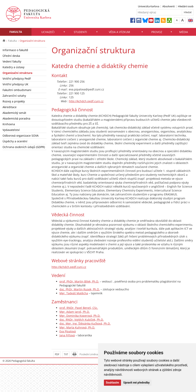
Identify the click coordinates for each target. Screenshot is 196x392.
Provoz (156, 32)
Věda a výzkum (119, 32)
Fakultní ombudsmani (17, 90)
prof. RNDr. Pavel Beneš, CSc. (78, 308)
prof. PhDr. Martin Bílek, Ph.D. (79, 281)
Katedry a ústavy (13, 67)
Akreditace (10, 107)
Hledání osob (185, 6)
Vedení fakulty (12, 61)
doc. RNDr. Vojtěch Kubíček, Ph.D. (81, 319)
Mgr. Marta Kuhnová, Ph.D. (77, 327)
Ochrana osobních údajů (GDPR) (24, 147)
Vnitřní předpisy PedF (17, 78)
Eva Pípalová (67, 331)
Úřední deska (11, 56)
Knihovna (9, 124)
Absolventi (168, 6)
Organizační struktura (17, 73)
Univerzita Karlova (148, 6)
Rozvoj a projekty (14, 101)
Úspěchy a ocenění (15, 141)
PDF (57, 354)
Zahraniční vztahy (14, 96)
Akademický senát (14, 113)
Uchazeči (48, 32)
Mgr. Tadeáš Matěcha (73, 293)
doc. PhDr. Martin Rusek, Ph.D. (79, 289)
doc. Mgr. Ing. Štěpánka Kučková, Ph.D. (85, 323)
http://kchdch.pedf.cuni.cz (86, 101)
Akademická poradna (16, 118)
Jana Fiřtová (67, 335)
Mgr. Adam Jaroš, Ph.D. (74, 312)
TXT (66, 354)
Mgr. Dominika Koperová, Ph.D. (79, 315)
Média (183, 32)
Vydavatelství (11, 130)
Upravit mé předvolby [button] (136, 382)
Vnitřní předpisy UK (15, 84)
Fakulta (15, 32)
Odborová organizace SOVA (21, 135)
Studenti (80, 32)
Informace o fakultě (15, 50)
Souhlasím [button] (112, 382)
